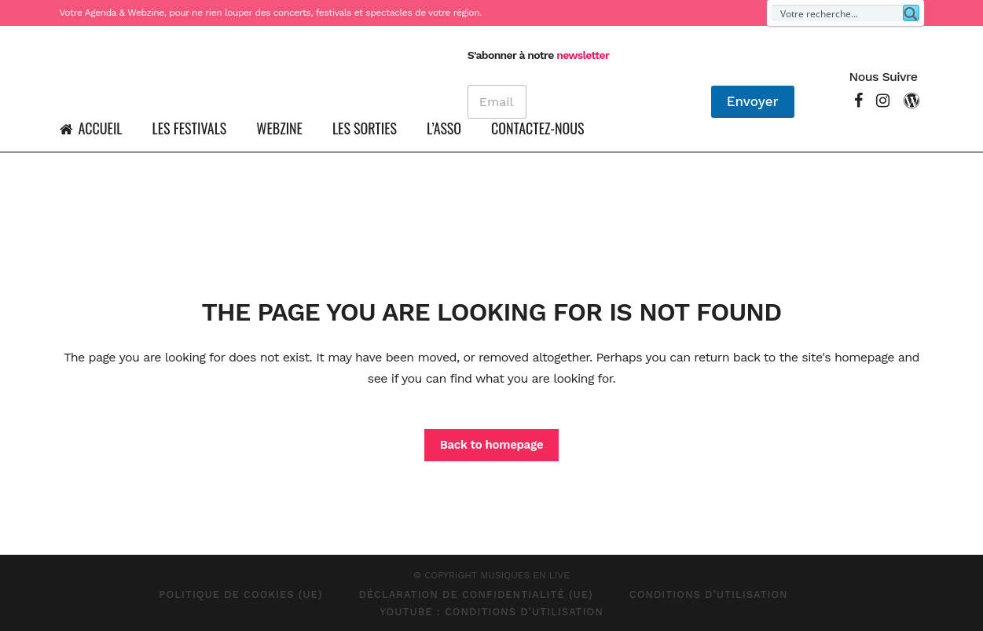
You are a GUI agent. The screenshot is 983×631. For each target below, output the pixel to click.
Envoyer (753, 101)
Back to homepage (492, 445)
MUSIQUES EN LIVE (525, 575)
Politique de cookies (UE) (240, 594)
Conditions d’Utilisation (708, 594)
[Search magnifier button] (911, 13)
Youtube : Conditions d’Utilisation (491, 612)
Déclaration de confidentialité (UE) (476, 594)
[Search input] (838, 13)
